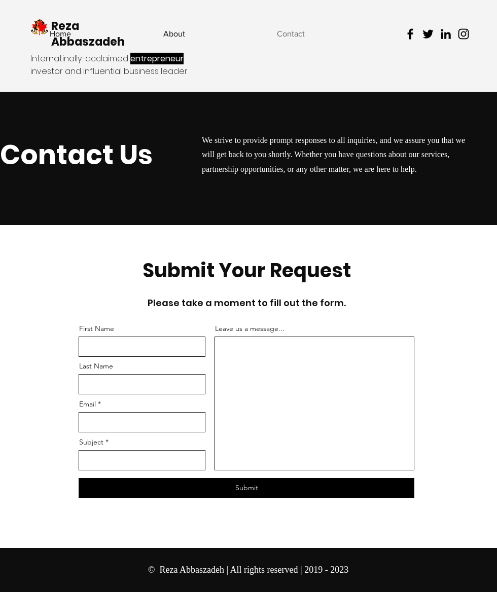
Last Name (96, 365)
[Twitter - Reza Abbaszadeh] (428, 34)
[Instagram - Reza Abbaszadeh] (463, 34)
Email (87, 404)
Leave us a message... (250, 328)
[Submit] (246, 488)
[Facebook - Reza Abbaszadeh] (410, 34)
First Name (96, 328)
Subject (91, 442)
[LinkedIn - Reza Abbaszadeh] (446, 34)
